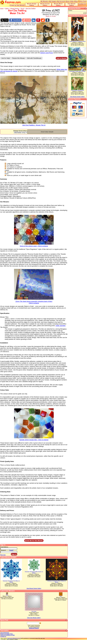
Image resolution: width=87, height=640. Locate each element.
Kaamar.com (10, 2)
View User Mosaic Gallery (34, 617)
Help (71, 1)
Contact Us (82, 3)
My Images (52, 1)
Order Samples (60, 325)
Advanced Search (34, 627)
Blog (75, 1)
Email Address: (4, 546)
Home (1, 8)
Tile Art (22, 8)
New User (3, 554)
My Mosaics (44, 1)
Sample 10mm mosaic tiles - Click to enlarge (34, 438)
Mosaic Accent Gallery (45, 4)
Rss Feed (83, 1)
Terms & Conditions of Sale (7, 634)
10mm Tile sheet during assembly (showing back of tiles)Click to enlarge (34, 301)
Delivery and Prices (46, 52)
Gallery (7, 8)
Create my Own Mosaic (17, 5)
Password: (3, 550)
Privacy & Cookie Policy (6, 633)
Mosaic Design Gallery (31, 4)
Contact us (3, 636)
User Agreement (4, 632)
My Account (61, 1)
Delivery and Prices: (7, 510)
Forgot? (11, 550)
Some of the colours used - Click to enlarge (34, 244)
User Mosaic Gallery (71, 4)
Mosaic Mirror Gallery (58, 4)
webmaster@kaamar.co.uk (14, 638)
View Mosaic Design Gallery (34, 588)
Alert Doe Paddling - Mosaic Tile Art (34, 124)
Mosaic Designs (14, 8)
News (67, 1)
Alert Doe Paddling (31, 8)
